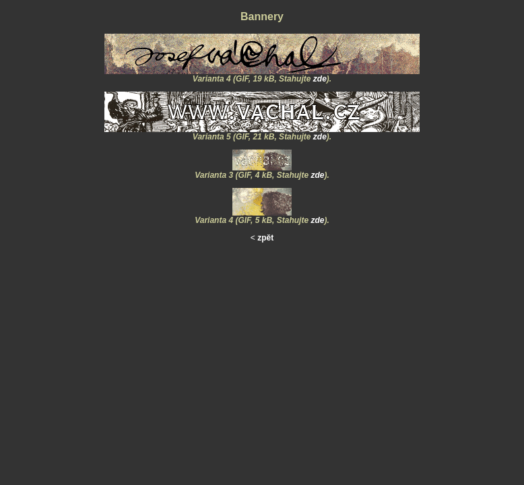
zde (320, 79)
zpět (265, 238)
